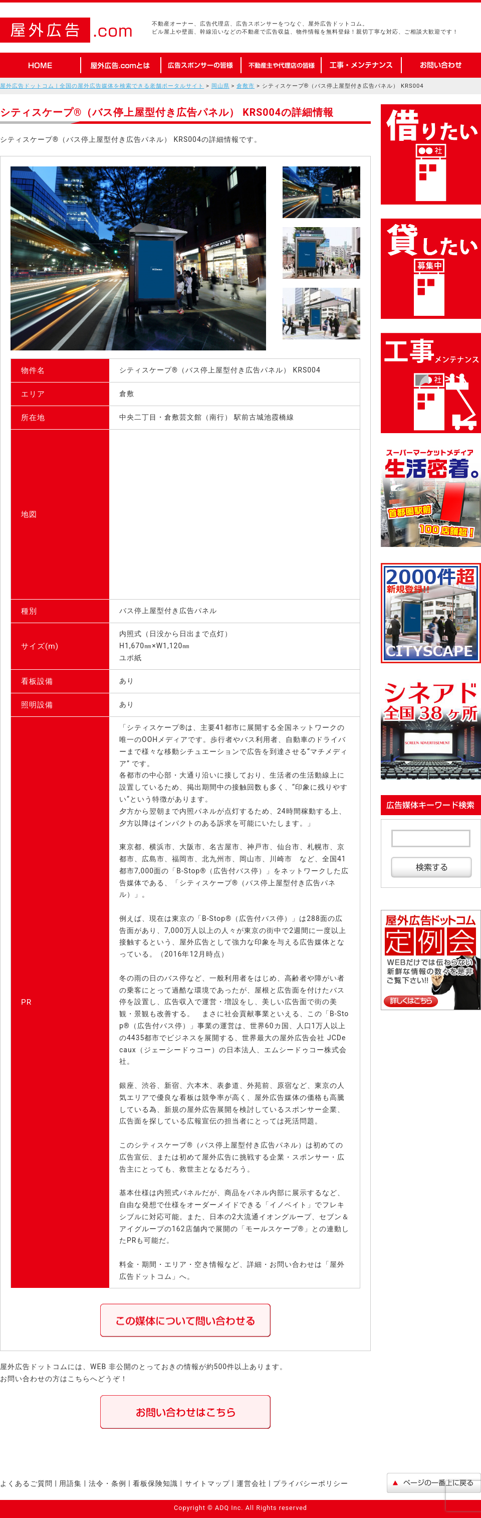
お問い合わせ (441, 65)
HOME (40, 65)
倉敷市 (245, 86)
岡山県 (220, 86)
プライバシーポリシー (310, 1483)
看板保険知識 (155, 1483)
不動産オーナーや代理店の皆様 (281, 65)
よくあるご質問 (26, 1483)
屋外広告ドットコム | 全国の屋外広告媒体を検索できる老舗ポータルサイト (102, 86)
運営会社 (251, 1483)
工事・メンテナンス (361, 65)
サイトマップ (207, 1483)
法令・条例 (107, 1483)
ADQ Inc (228, 1507)
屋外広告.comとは (120, 65)
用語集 (71, 1483)
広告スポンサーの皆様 (200, 65)
